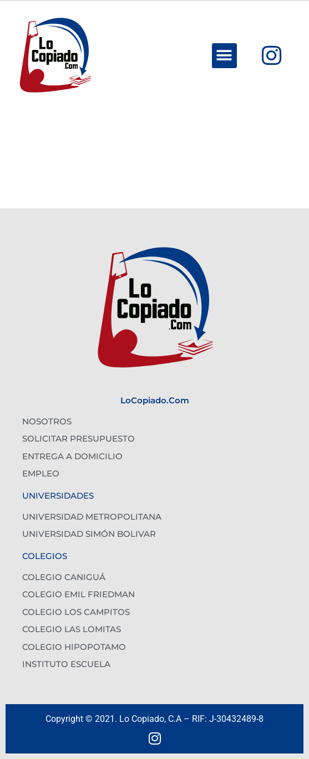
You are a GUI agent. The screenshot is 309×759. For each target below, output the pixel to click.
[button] (224, 55)
